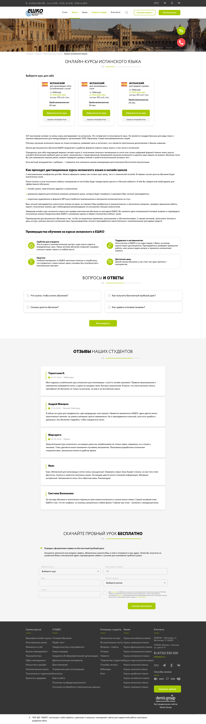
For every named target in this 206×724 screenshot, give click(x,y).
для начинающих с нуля (98, 87)
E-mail (43, 589)
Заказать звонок (167, 690)
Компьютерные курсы (35, 669)
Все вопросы (103, 323)
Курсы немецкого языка (134, 642)
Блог (99, 674)
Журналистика (32, 656)
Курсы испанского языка (134, 656)
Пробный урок (169, 12)
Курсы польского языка (133, 665)
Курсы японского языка (133, 683)
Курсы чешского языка (133, 669)
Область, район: (112, 578)
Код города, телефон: (114, 566)
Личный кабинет (145, 12)
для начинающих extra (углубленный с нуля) (60, 87)
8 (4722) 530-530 (35, 3)
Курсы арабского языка (133, 674)
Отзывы (100, 651)
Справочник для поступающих (65, 669)
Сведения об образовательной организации (71, 656)
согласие (114, 592)
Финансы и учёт (32, 647)
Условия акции (141, 597)
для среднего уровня (139, 86)
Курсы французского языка (135, 647)
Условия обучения (60, 638)
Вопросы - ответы (104, 647)
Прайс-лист (58, 642)
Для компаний (59, 665)
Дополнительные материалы (65, 660)
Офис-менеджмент (34, 660)
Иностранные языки (34, 642)
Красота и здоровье (34, 678)
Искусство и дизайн (34, 665)
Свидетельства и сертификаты (65, 647)
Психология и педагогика (36, 674)
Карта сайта (58, 678)
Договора (119, 595)
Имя (43, 578)
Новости (100, 656)
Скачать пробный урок (56, 120)
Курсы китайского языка (134, 678)
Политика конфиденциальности (66, 683)
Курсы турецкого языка (133, 687)
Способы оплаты (103, 665)
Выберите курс (47, 566)
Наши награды (59, 651)
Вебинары (101, 669)
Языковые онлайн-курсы (36, 638)
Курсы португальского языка (136, 660)
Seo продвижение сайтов (165, 705)
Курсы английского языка (134, 638)
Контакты (57, 674)
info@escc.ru (159, 657)
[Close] (29, 717)
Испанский (57, 83)
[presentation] (64, 606)
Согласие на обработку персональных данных (72, 687)
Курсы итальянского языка (135, 651)
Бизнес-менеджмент (34, 651)
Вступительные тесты (105, 642)
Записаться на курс (57, 112)
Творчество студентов (106, 660)
